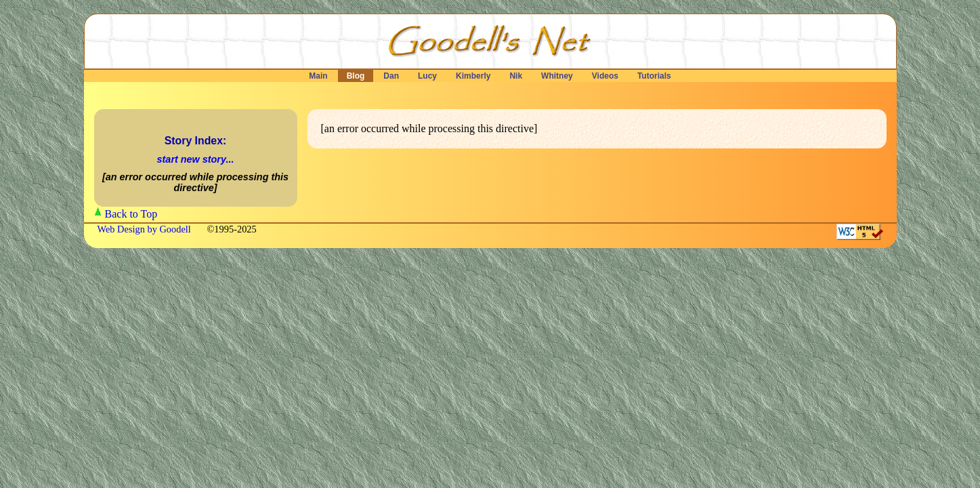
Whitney (557, 76)
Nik (515, 76)
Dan (391, 76)
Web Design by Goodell (146, 229)
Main (318, 76)
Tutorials (654, 76)
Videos (604, 76)
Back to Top (131, 214)
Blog (355, 76)
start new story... (195, 159)
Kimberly (473, 76)
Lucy (428, 76)
